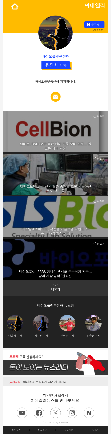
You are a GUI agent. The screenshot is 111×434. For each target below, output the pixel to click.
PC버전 (94, 429)
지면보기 (16, 430)
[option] (20, 326)
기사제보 (42, 430)
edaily (94, 4)
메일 (55, 93)
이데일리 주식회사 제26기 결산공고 (39, 382)
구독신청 (68, 430)
